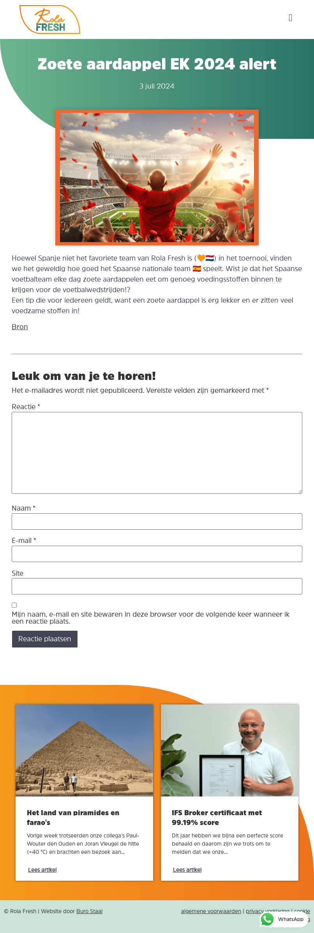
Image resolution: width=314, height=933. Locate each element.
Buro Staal (89, 911)
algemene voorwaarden (211, 911)
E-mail (24, 540)
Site (17, 573)
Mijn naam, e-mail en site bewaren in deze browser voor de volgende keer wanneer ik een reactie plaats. (150, 618)
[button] (290, 18)
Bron (20, 326)
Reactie (26, 406)
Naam (23, 508)
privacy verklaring (267, 911)
